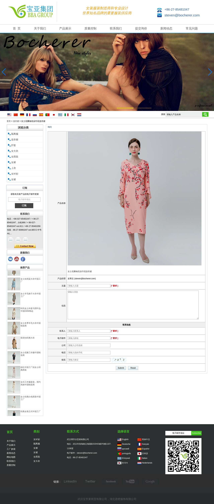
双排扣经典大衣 (28, 339)
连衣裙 (16, 121)
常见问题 (192, 28)
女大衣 (14, 151)
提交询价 (141, 28)
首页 (9, 121)
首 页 (17, 28)
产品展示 (65, 28)
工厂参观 (11, 449)
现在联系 (25, 246)
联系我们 (116, 28)
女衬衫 (14, 173)
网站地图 (11, 457)
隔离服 (14, 134)
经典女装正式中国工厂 (31, 413)
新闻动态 (166, 28)
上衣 (13, 168)
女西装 (14, 156)
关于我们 (40, 28)
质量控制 (90, 28)
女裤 (13, 162)
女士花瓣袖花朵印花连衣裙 (80, 271)
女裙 (13, 179)
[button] (71, 108)
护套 (13, 145)
